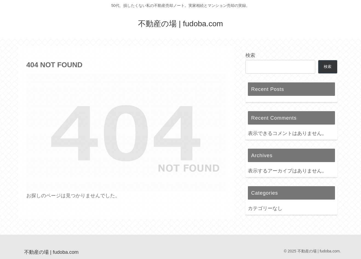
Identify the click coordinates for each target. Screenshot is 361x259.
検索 (250, 55)
